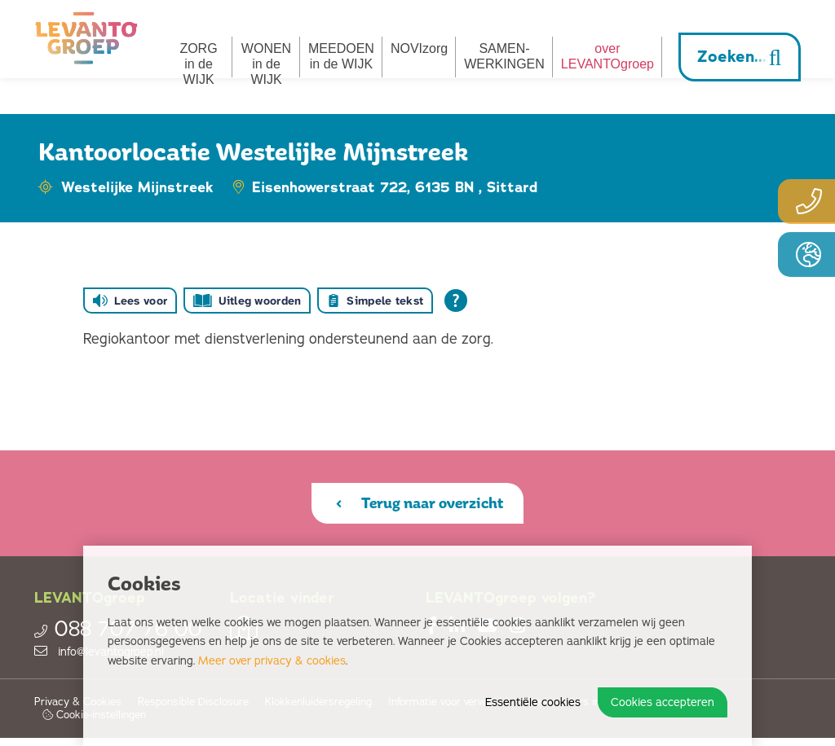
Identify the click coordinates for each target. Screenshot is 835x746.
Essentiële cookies (533, 702)
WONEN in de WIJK (266, 64)
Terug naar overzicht (419, 507)
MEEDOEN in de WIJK (341, 56)
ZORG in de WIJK (198, 64)
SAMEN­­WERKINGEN (504, 56)
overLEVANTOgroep (607, 56)
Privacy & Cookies (77, 710)
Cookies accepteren (662, 702)
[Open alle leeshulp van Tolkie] (455, 300)
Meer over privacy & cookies (272, 661)
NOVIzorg (419, 48)
